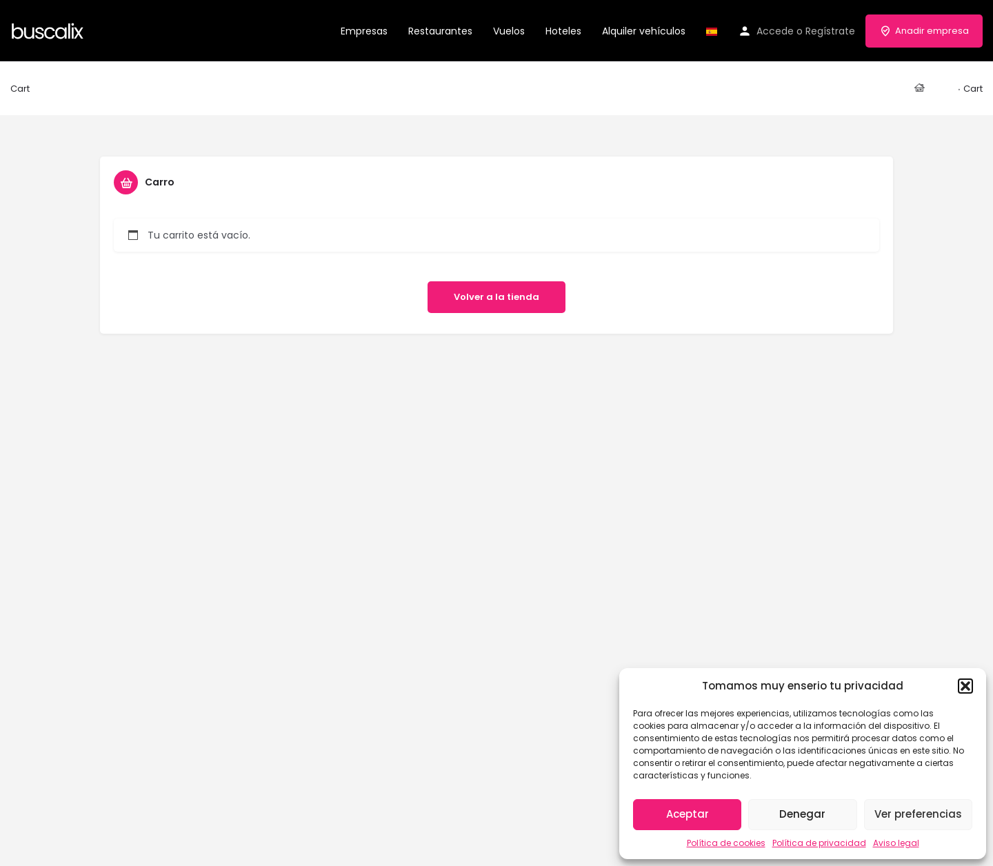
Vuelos (509, 31)
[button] (965, 686)
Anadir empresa (924, 30)
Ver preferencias (918, 814)
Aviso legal (896, 843)
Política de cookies (726, 843)
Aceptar (687, 814)
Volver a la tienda (496, 296)
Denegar (802, 814)
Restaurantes (440, 31)
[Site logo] (49, 30)
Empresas (364, 31)
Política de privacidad (819, 843)
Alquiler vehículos (643, 31)
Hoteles (563, 31)
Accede (775, 31)
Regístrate (830, 31)
